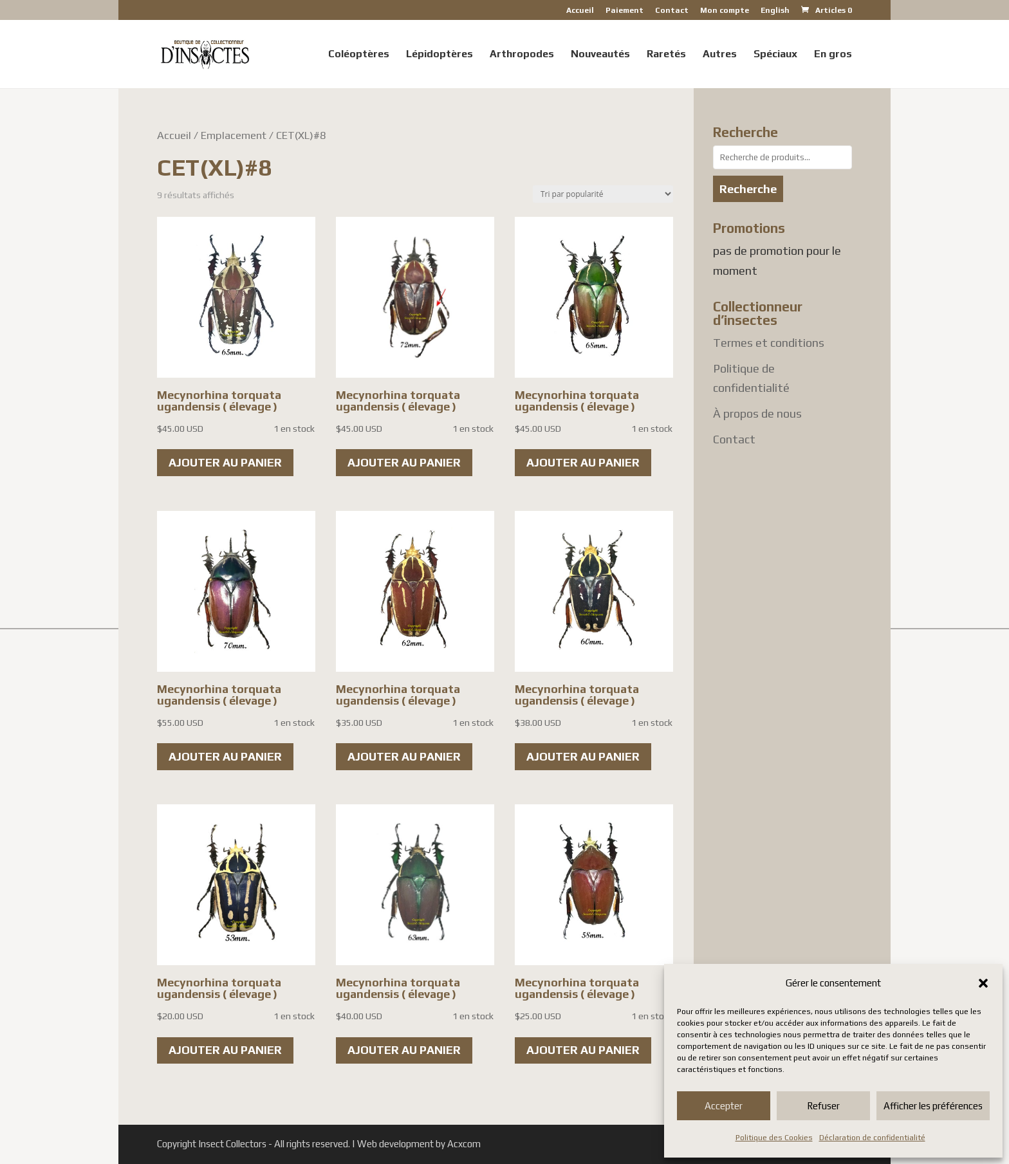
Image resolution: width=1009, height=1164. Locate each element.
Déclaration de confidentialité (872, 1137)
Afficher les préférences (933, 1105)
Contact (672, 10)
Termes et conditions (768, 342)
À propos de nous (757, 413)
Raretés (666, 55)
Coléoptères (358, 55)
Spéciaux (775, 55)
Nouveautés (600, 55)
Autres (720, 55)
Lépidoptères (439, 55)
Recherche (748, 189)
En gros (833, 55)
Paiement (624, 10)
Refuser (823, 1105)
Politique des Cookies (774, 1137)
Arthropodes (522, 55)
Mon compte (724, 10)
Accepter (724, 1105)
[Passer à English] (775, 13)
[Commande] (603, 194)
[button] (983, 983)
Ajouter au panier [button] (225, 462)
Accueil (580, 10)
